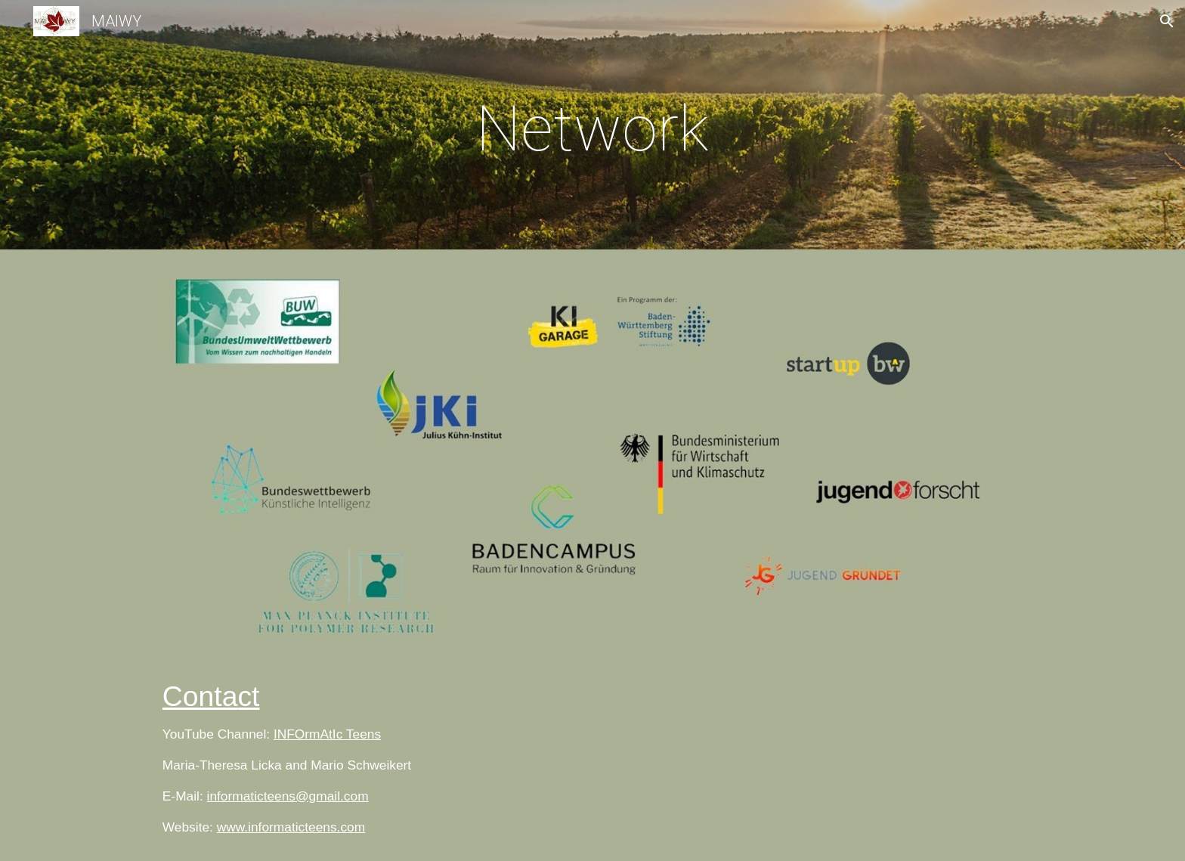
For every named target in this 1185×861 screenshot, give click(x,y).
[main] (592, 129)
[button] (1167, 21)
